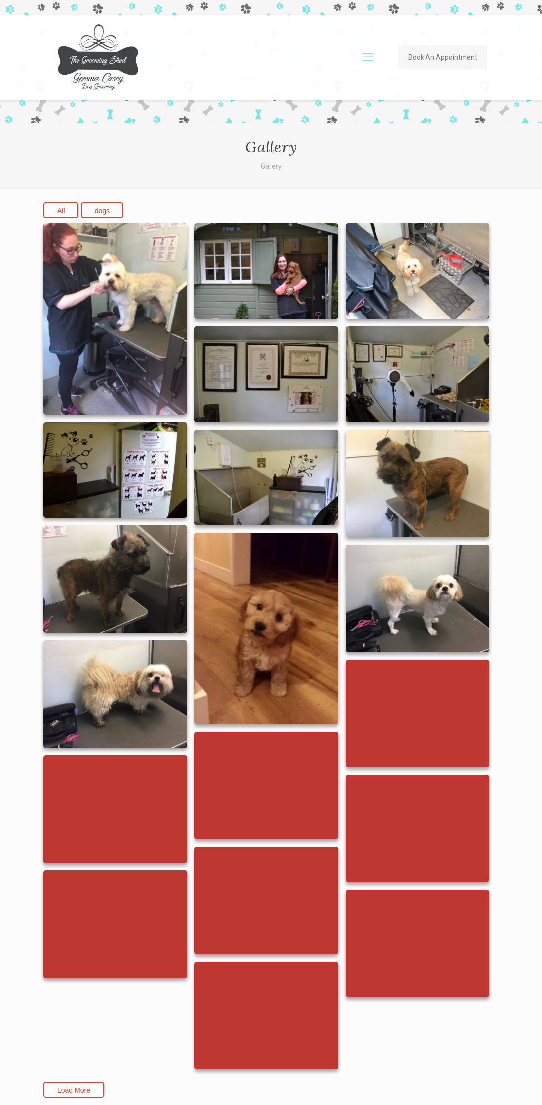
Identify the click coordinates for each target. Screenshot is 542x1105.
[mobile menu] (367, 57)
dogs (102, 211)
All (61, 211)
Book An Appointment (442, 57)
